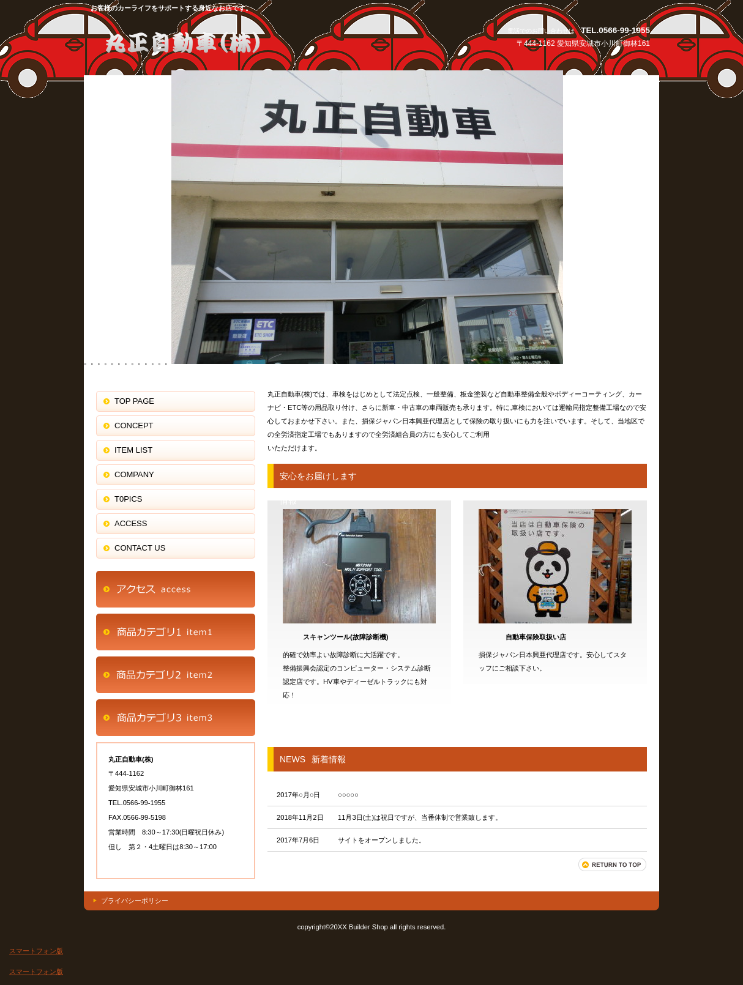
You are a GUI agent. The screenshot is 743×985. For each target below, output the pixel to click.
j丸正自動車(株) (206, 41)
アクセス (175, 589)
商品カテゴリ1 (175, 632)
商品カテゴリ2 (175, 674)
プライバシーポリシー (134, 900)
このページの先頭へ (612, 864)
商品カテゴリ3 (175, 717)
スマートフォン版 (36, 950)
